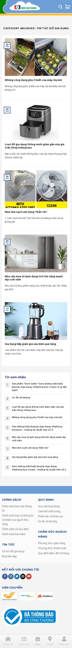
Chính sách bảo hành (14, 534)
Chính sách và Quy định (15, 529)
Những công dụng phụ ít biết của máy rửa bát (37, 417)
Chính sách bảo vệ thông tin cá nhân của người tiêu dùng (17, 520)
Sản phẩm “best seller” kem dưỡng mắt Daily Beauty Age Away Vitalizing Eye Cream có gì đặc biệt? (39, 387)
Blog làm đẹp (9, 556)
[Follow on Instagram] (10, 576)
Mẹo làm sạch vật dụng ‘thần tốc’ (30, 448)
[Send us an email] (23, 576)
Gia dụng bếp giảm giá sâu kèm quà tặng (35, 457)
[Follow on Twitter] (17, 576)
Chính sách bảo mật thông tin (17, 508)
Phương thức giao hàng (51, 543)
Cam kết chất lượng (49, 511)
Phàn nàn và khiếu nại (50, 516)
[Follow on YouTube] (28, 576)
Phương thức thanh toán (52, 548)
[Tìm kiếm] (60, 7)
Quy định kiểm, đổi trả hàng (53, 553)
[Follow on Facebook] (4, 576)
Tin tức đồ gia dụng (13, 551)
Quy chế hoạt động (49, 506)
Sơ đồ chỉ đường (21, 398)
